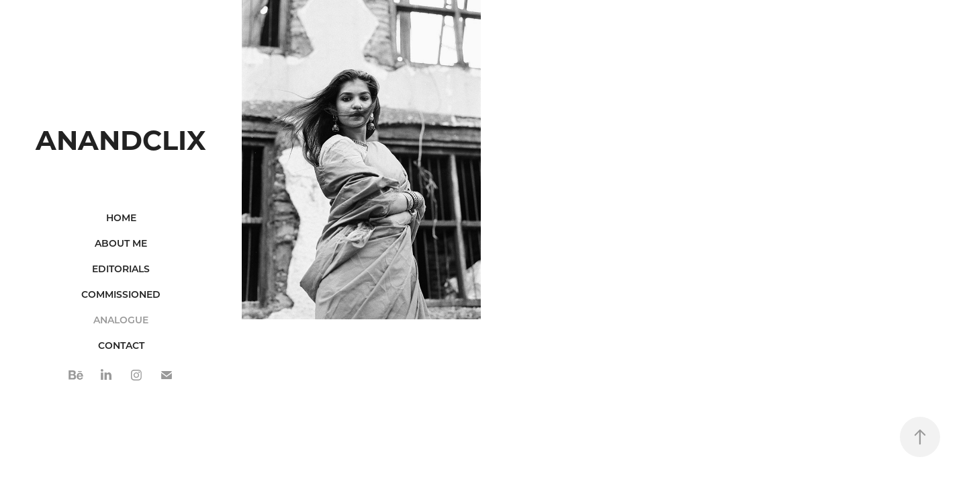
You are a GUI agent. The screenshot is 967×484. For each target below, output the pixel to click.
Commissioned (120, 294)
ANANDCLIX (121, 139)
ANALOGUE (120, 319)
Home (121, 217)
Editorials (121, 268)
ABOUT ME (121, 243)
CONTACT (121, 345)
